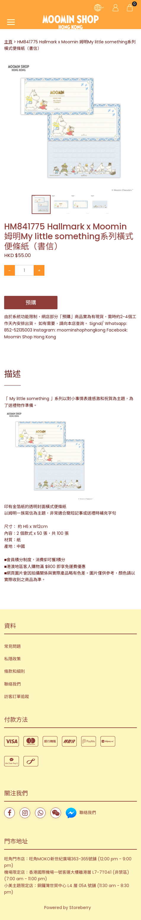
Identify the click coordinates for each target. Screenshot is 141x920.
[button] (131, 67)
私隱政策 (12, 659)
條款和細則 (14, 671)
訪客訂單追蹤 (16, 696)
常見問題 (12, 646)
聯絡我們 (12, 684)
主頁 (8, 42)
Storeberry (80, 908)
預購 (30, 302)
